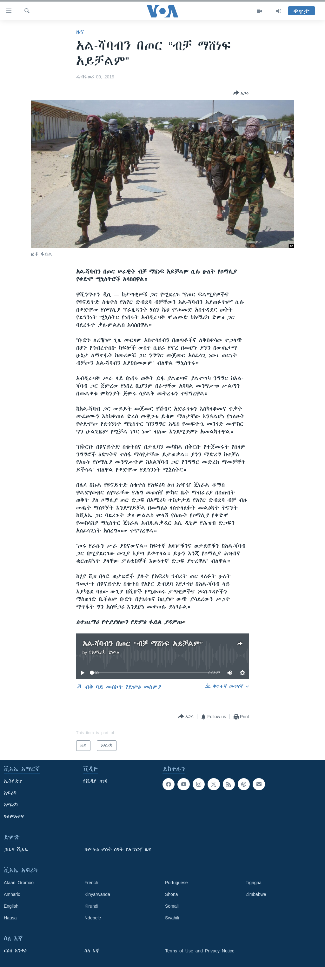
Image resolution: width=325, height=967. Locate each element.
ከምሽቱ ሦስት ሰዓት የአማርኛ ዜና (117, 849)
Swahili (172, 918)
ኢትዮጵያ (13, 781)
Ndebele (92, 918)
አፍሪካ (10, 793)
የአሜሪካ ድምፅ (104, 652)
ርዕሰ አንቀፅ (15, 951)
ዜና (80, 32)
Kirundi (91, 906)
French (91, 882)
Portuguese (176, 882)
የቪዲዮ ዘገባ (95, 781)
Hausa (10, 918)
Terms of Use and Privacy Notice (200, 951)
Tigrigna (254, 882)
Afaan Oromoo (19, 882)
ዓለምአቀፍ (14, 816)
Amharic (12, 894)
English (11, 906)
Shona (171, 894)
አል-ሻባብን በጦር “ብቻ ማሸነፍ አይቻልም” (143, 644)
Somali (172, 906)
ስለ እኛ (91, 951)
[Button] (241, 93)
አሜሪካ (11, 805)
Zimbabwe (256, 894)
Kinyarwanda (97, 894)
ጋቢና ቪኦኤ (16, 849)
